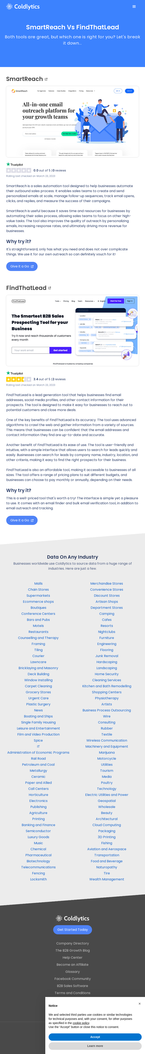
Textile (106, 734)
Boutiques (38, 607)
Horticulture (38, 794)
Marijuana (107, 752)
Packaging (106, 831)
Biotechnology (38, 861)
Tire (107, 873)
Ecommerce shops (38, 601)
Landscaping (106, 668)
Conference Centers (38, 613)
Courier (38, 656)
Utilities (107, 764)
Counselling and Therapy (38, 637)
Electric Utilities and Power (106, 794)
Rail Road (38, 758)
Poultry (107, 782)
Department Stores (107, 607)
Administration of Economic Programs (38, 752)
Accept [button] (95, 1037)
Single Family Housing (38, 722)
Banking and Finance (38, 825)
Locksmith (38, 879)
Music (38, 843)
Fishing (106, 843)
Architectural (107, 819)
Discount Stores (107, 595)
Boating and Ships (38, 716)
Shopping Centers (107, 692)
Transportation (106, 855)
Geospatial (107, 800)
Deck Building (38, 674)
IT (38, 746)
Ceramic (38, 776)
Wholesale (106, 806)
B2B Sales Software (72, 985)
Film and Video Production (38, 734)
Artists (106, 704)
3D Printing (107, 837)
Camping (106, 613)
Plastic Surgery (38, 704)
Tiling (38, 650)
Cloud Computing (106, 825)
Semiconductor (38, 831)
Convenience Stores (106, 589)
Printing (38, 819)
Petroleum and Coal (38, 764)
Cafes (107, 619)
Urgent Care (38, 698)
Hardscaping (106, 662)
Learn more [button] (95, 1046)
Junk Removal (106, 656)
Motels (38, 625)
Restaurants (38, 631)
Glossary (72, 971)
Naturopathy (106, 867)
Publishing (38, 806)
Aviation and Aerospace (106, 849)
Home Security (107, 674)
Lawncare (38, 662)
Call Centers (38, 788)
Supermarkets (38, 595)
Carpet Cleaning (38, 686)
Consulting (106, 722)
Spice (38, 740)
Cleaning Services (106, 680)
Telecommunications (38, 867)
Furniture (106, 637)
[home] (22, 6)
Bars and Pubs (38, 619)
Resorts (107, 625)
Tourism (106, 770)
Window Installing (38, 680)
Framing (38, 643)
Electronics (38, 800)
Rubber (107, 728)
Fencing (38, 873)
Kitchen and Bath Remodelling (106, 686)
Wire (107, 716)
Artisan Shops (107, 601)
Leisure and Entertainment (38, 728)
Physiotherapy (107, 698)
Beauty (106, 812)
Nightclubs (106, 631)
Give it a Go (21, 266)
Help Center (72, 957)
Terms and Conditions (72, 993)
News (38, 710)
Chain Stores (38, 589)
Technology (106, 788)
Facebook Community (72, 978)
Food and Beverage (107, 861)
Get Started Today (72, 929)
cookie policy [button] (81, 1023)
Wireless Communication (106, 740)
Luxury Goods (38, 837)
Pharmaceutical (38, 855)
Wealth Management (106, 879)
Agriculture (38, 812)
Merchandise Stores (106, 583)
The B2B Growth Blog (72, 950)
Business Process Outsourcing (106, 710)
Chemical (38, 849)
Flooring (106, 650)
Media (107, 776)
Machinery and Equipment (106, 746)
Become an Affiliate (72, 964)
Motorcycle (106, 758)
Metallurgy (38, 770)
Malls (38, 583)
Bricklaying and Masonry (38, 668)
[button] (134, 6)
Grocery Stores (38, 692)
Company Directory (72, 943)
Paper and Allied (38, 782)
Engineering (106, 643)
